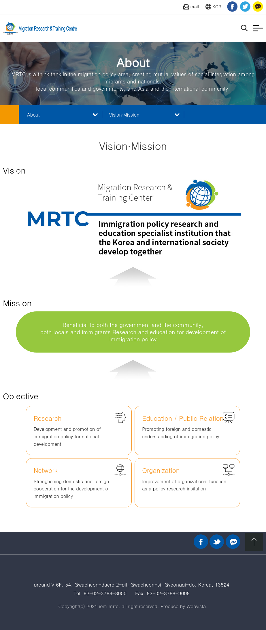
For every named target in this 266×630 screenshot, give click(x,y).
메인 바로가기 (9, 114)
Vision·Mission (124, 114)
